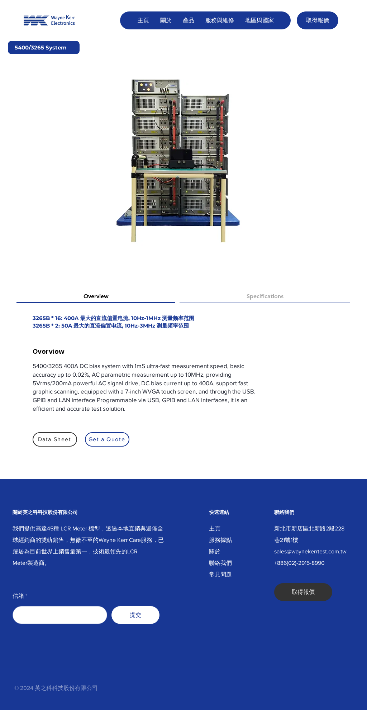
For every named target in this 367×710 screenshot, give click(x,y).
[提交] (135, 615)
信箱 (18, 596)
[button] (165, 20)
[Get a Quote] (107, 439)
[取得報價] (317, 20)
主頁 (214, 528)
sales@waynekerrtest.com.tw (310, 551)
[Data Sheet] (55, 439)
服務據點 (220, 540)
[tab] (95, 297)
